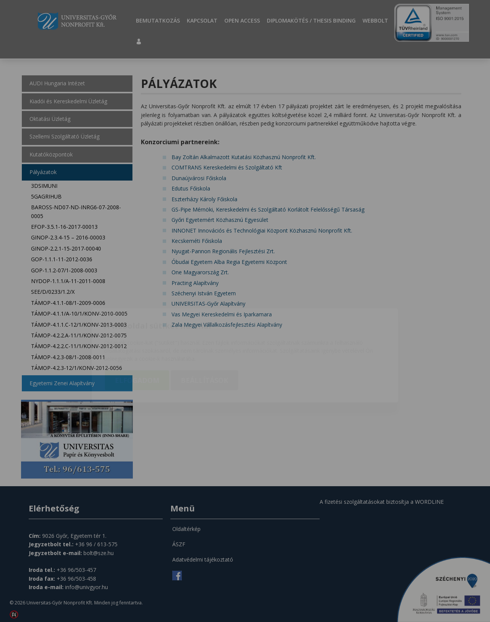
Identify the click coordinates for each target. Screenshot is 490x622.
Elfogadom (137, 335)
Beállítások (204, 335)
